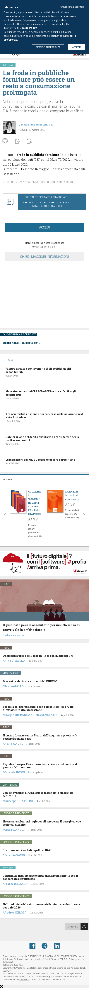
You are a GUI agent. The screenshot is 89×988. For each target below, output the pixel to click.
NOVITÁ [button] (7, 479)
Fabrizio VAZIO (14, 855)
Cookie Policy (28, 27)
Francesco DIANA (16, 884)
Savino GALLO (14, 686)
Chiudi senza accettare (72, 7)
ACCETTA (76, 47)
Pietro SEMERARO (45, 715)
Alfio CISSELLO (14, 661)
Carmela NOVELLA (16, 772)
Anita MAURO (13, 743)
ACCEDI (44, 227)
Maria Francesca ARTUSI (37, 124)
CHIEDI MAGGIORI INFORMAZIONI (44, 256)
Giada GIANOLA (14, 829)
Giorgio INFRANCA (17, 715)
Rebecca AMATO (14, 635)
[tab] (44, 479)
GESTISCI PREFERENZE (48, 47)
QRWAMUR (24, 979)
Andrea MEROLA (15, 912)
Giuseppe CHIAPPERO (18, 801)
